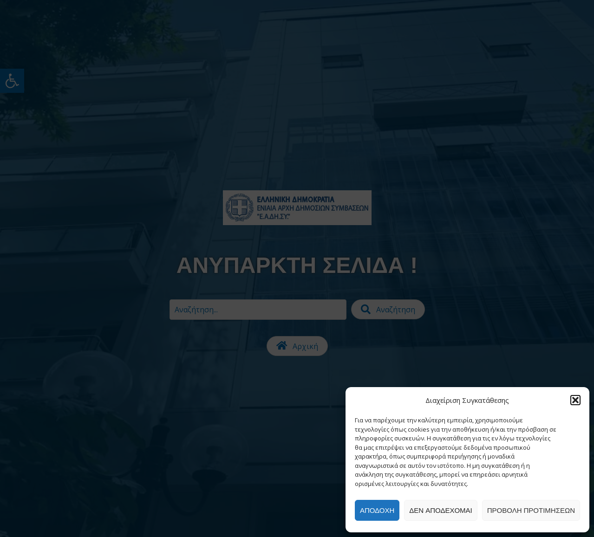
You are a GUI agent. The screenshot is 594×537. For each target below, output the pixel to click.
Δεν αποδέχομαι (440, 510)
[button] (575, 400)
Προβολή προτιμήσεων (531, 510)
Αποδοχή (377, 510)
